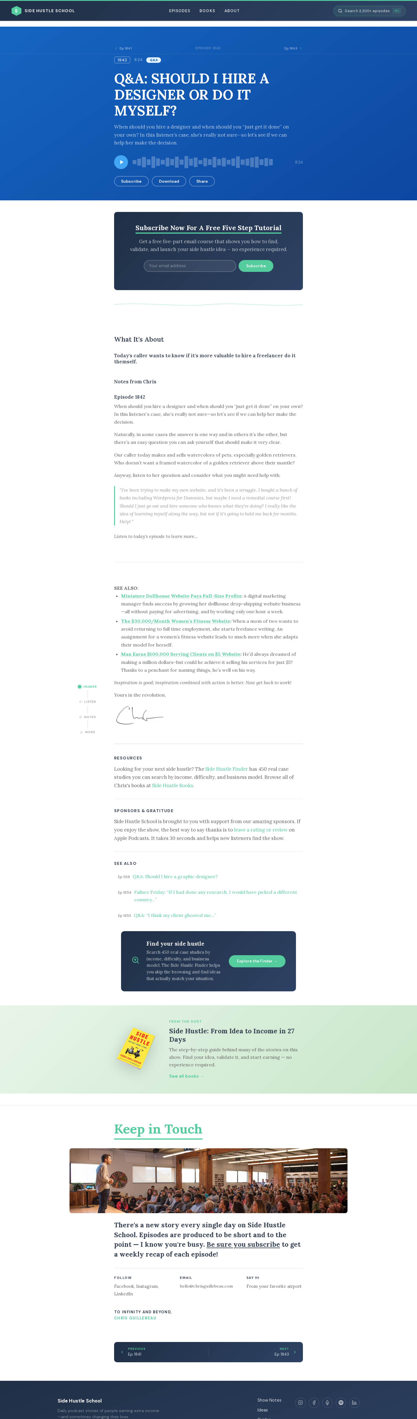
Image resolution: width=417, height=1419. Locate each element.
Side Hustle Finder (226, 769)
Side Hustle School (80, 1401)
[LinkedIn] (354, 1403)
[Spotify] (341, 1403)
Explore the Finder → (257, 961)
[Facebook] (314, 1403)
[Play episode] (121, 162)
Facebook (124, 1286)
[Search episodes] (369, 11)
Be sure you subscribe (243, 1244)
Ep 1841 (123, 48)
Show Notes (269, 1400)
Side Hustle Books (172, 785)
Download (169, 181)
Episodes (180, 10)
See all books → (186, 1076)
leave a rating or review (261, 830)
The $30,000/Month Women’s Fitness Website (175, 621)
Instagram (147, 1286)
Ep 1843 (293, 48)
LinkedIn (123, 1294)
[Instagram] (300, 1403)
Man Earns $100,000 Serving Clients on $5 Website (180, 654)
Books (207, 10)
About (232, 10)
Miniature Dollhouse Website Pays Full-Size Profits (181, 596)
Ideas (262, 1410)
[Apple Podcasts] (327, 1403)
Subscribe (131, 181)
